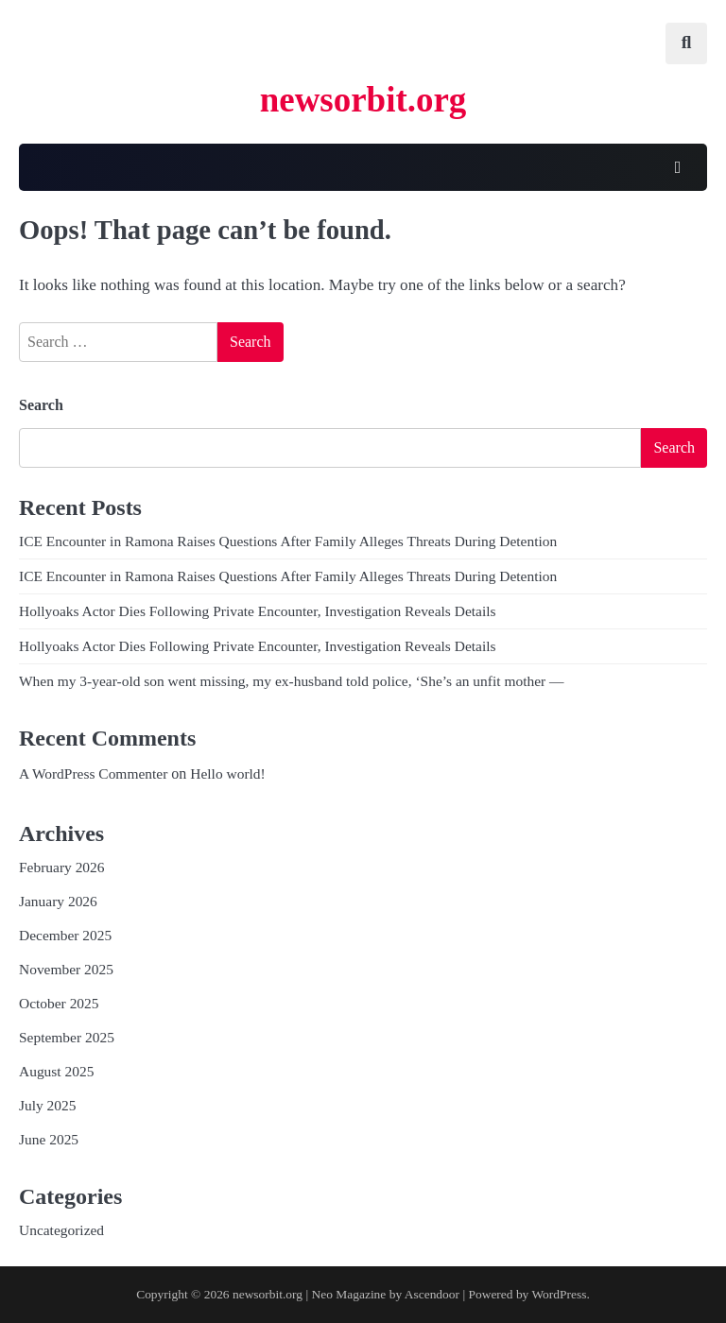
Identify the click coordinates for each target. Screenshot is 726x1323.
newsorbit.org (363, 99)
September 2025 (66, 1037)
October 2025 (59, 1003)
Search (41, 405)
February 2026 (62, 867)
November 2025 (66, 969)
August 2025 (56, 1071)
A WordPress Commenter (93, 773)
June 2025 (48, 1139)
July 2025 (48, 1105)
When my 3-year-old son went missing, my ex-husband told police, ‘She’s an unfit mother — (291, 681)
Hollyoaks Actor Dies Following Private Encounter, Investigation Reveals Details (257, 611)
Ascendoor (432, 1294)
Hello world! (227, 773)
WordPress (558, 1294)
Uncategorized (61, 1230)
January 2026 (58, 901)
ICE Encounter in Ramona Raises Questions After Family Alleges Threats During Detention (288, 541)
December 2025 (65, 935)
